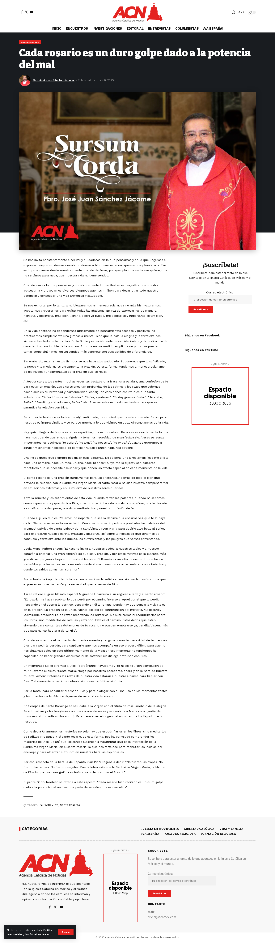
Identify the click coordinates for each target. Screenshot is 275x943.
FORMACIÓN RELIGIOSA (218, 834)
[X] (26, 12)
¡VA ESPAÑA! (150, 834)
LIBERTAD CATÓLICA (199, 829)
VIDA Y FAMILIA (231, 829)
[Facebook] (22, 12)
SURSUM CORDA (30, 42)
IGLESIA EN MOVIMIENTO (160, 829)
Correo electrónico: (220, 298)
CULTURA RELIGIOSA (180, 834)
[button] (66, 930)
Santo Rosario (70, 805)
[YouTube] (31, 12)
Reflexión (51, 805)
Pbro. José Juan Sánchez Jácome (56, 81)
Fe (41, 805)
